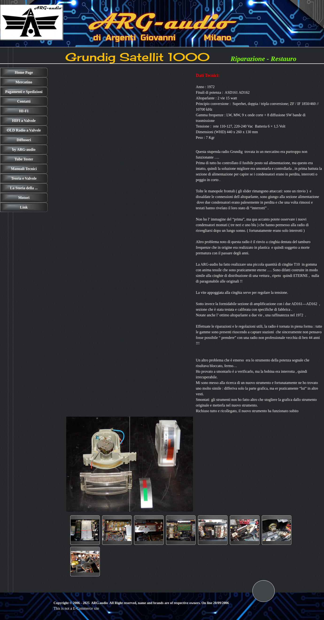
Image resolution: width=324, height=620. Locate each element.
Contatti (24, 101)
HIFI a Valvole (23, 121)
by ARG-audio (23, 149)
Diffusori (24, 140)
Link (24, 207)
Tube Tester (24, 159)
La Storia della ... (24, 188)
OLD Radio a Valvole (24, 130)
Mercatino (23, 82)
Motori (24, 198)
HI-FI (24, 111)
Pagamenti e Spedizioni (23, 92)
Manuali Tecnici (24, 169)
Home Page (24, 72)
